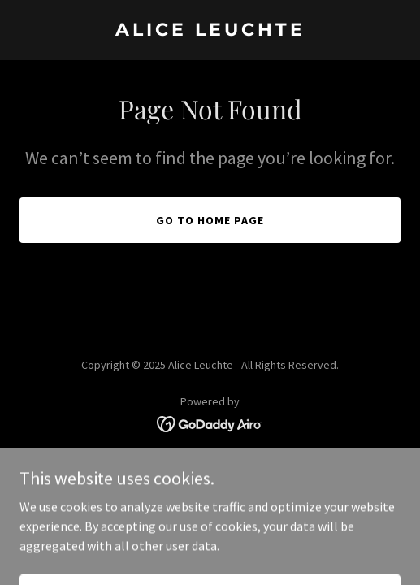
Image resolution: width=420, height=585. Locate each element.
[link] (210, 31)
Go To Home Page (210, 220)
